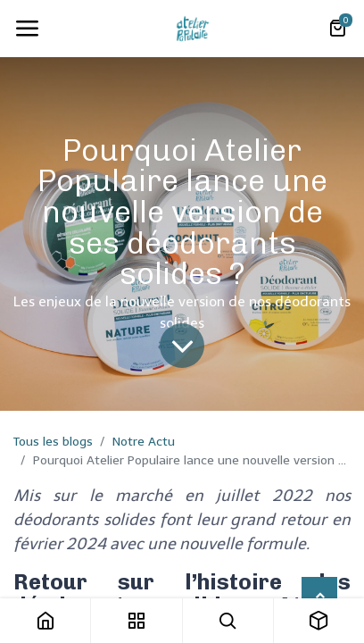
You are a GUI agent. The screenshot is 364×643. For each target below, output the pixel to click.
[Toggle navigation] (26, 28)
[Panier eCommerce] (337, 28)
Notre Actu (143, 441)
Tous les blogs (53, 441)
